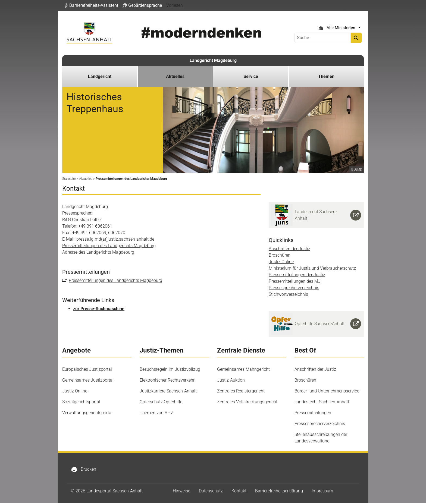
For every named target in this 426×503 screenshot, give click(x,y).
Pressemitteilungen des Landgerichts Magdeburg (109, 245)
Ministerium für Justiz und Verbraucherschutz (312, 268)
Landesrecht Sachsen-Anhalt (322, 401)
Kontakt (238, 490)
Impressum (322, 490)
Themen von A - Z (157, 412)
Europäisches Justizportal (87, 369)
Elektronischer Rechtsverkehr (167, 380)
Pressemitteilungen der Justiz (297, 274)
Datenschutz (211, 490)
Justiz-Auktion (231, 380)
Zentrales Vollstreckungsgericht (247, 401)
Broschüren (279, 255)
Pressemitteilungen (313, 412)
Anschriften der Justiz (289, 248)
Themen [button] (326, 76)
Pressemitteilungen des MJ (295, 281)
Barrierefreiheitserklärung (279, 490)
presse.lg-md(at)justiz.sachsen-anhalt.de (115, 239)
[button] (91, 5)
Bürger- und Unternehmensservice (327, 391)
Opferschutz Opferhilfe (161, 401)
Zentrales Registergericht (241, 391)
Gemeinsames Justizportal (88, 380)
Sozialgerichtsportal (81, 401)
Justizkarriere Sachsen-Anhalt (168, 391)
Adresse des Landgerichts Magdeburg (98, 252)
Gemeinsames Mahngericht (243, 369)
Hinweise (181, 490)
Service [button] (250, 76)
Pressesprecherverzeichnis (294, 287)
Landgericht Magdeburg (213, 60)
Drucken (83, 469)
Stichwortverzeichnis (288, 294)
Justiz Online (281, 261)
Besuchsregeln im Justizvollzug (170, 369)
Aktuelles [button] (175, 76)
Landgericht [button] (99, 76)
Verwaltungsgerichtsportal (87, 412)
